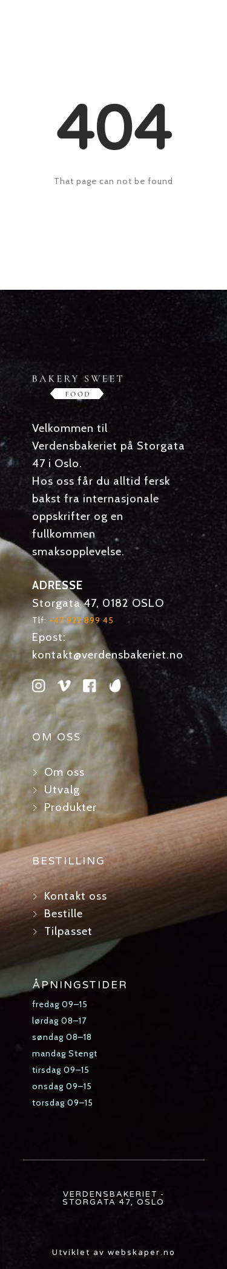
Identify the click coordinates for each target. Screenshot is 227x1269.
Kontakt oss (75, 896)
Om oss (64, 772)
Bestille (63, 913)
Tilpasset (68, 931)
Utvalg (62, 789)
